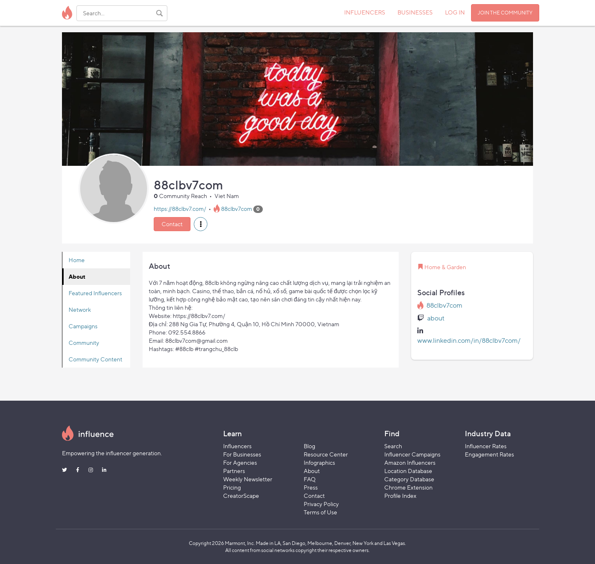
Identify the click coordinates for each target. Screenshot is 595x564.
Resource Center (326, 454)
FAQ (310, 479)
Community (84, 342)
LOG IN (455, 12)
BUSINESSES (415, 12)
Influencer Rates (486, 445)
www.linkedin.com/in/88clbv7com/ (469, 340)
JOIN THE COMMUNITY (505, 13)
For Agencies (240, 462)
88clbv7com (236, 208)
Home (77, 259)
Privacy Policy (321, 503)
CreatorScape (241, 495)
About (77, 276)
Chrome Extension (408, 487)
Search (393, 445)
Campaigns (83, 326)
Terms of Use (320, 512)
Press (311, 487)
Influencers (237, 445)
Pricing (232, 487)
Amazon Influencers (410, 462)
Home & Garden (445, 266)
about (436, 318)
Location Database (408, 470)
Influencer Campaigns (412, 454)
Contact (172, 223)
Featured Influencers (95, 292)
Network (80, 309)
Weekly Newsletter (247, 479)
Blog (309, 445)
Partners (234, 470)
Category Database (409, 479)
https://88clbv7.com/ (180, 208)
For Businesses (242, 454)
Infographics (319, 462)
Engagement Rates (489, 454)
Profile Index (400, 495)
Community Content (95, 359)
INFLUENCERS (364, 12)
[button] (200, 224)
